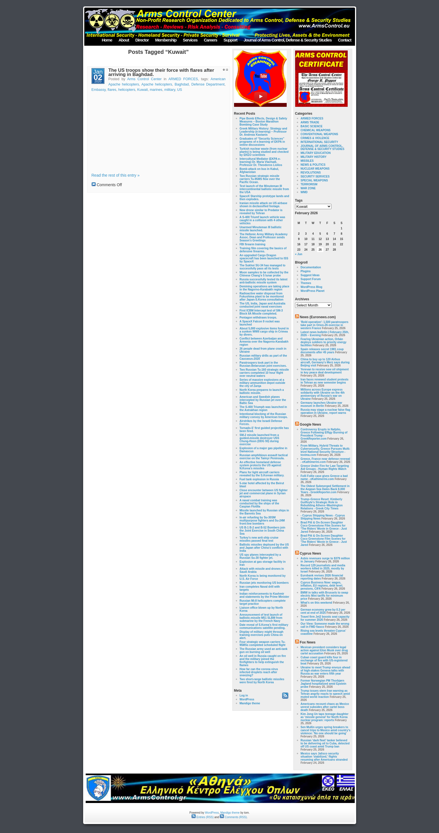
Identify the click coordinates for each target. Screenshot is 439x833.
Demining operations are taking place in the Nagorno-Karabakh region (264, 288)
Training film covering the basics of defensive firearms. (263, 250)
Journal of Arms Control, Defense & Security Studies (287, 40)
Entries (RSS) (203, 817)
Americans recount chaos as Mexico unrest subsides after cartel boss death (325, 707)
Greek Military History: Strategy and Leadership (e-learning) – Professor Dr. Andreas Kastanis (263, 131)
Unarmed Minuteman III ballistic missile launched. (261, 229)
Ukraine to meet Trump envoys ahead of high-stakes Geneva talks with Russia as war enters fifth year (325, 670)
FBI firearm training (252, 244)
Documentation (311, 267)
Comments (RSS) (233, 817)
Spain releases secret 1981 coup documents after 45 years (322, 351)
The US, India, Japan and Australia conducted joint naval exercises (263, 305)
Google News (310, 424)
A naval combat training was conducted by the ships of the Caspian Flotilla (259, 503)
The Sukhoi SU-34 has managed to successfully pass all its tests (263, 267)
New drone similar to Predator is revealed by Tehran (261, 212)
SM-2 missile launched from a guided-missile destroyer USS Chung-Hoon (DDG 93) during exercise (259, 439)
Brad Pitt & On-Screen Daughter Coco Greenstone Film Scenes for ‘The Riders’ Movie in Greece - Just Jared (324, 527)
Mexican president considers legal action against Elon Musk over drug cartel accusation (324, 650)
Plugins (306, 271)
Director (142, 40)
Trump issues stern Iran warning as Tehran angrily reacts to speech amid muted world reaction (325, 693)
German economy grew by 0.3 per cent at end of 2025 (323, 611)
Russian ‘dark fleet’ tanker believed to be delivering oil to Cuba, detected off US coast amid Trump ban (325, 743)
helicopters (126, 90)
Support (230, 40)
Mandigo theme (250, 703)
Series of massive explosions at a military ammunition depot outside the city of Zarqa (262, 382)
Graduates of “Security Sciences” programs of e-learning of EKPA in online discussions (262, 141)
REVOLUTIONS (311, 172)
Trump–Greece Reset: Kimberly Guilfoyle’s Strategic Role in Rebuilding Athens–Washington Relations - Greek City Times (322, 504)
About (123, 40)
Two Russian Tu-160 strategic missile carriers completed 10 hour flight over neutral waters (264, 372)
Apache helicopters (156, 84)
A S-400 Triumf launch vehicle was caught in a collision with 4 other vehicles (262, 220)
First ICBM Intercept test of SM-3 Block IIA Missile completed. (261, 312)
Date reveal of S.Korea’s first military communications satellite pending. (264, 626)
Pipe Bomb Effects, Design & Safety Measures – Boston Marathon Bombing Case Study (263, 121)
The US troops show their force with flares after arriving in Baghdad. (161, 72)
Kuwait (142, 90)
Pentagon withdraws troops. (258, 317)
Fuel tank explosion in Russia (259, 479)
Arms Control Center (144, 79)
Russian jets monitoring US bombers (264, 582)
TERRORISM (309, 184)
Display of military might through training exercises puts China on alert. (262, 635)
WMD (304, 192)
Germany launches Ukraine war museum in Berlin (321, 404)
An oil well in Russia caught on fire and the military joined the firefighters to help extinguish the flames (263, 660)
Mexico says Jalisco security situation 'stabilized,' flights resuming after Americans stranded (324, 756)
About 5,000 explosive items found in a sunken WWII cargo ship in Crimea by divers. (264, 331)
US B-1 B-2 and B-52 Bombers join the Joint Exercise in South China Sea (262, 530)
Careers (210, 40)
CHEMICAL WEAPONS (316, 130)
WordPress (247, 699)
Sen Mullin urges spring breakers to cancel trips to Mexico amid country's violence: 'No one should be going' (326, 730)
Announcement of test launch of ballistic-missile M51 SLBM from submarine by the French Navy (261, 617)
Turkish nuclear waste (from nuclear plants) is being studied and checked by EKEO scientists (264, 151)
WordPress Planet (312, 290)
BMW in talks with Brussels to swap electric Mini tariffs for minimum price (324, 595)
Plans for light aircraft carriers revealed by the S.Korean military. (262, 474)
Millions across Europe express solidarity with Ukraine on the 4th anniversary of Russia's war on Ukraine (323, 394)
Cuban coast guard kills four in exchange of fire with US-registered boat (324, 660)
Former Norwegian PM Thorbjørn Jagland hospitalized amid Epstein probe (323, 683)
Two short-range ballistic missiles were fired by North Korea (262, 681)
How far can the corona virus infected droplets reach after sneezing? (259, 672)
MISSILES (307, 160)
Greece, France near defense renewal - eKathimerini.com (325, 460)
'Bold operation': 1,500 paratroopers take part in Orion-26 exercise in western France (325, 325)
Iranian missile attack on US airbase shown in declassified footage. (264, 205)
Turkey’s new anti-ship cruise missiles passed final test (259, 539)
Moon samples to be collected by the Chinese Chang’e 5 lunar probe (264, 274)
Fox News (308, 642)
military (169, 90)
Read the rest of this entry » (116, 175)
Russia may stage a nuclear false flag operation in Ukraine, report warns (325, 411)
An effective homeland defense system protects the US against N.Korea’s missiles (260, 465)
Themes (306, 283)
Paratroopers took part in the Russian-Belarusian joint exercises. (263, 364)
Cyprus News (310, 553)
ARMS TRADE (310, 122)
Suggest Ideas (310, 275)
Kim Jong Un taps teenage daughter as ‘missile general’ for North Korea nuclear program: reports (325, 717)
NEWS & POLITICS (313, 164)
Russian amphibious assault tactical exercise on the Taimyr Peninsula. (264, 457)
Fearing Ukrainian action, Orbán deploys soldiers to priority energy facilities (324, 342)
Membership (165, 40)
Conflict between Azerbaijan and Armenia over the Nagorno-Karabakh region (264, 341)
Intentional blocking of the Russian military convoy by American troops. (264, 415)
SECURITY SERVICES (315, 176)
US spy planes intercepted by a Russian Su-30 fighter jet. (260, 556)
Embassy (99, 90)
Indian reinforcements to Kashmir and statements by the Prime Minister (264, 595)
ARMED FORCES (183, 79)
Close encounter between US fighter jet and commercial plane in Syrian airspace (264, 493)
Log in (244, 695)
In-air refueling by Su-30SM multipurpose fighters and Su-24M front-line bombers (262, 520)
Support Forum (311, 279)
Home (107, 40)
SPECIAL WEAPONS (314, 180)
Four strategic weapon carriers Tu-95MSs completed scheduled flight (263, 643)
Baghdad (182, 84)
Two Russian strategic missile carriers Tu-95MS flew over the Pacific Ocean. (260, 179)
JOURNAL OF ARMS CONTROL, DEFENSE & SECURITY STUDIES (323, 147)
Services (190, 40)
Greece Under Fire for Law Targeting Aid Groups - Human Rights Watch (325, 467)
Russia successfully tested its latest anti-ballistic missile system (264, 281)
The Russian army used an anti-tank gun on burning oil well (264, 650)
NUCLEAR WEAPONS (315, 168)
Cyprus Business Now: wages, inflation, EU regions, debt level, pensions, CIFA (322, 585)
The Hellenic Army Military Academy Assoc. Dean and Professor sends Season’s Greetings (264, 237)
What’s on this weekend (316, 602)
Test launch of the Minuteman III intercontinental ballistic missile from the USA (264, 189)
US (179, 90)
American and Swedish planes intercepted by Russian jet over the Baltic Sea (263, 400)
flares (112, 90)
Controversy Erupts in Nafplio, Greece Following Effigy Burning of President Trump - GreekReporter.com (324, 434)
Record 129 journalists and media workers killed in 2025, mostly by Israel (323, 568)
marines (156, 90)
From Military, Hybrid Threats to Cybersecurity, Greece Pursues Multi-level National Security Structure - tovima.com (325, 450)
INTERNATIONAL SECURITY (319, 142)
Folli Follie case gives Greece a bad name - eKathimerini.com (324, 477)
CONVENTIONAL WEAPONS (319, 134)
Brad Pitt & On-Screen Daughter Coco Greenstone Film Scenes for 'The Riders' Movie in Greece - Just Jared (324, 540)
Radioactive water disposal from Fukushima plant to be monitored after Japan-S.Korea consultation (262, 296)
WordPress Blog (312, 287)
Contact (344, 40)
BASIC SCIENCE (312, 126)
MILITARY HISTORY (314, 156)
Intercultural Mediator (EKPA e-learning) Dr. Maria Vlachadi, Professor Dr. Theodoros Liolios (261, 162)
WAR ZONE (308, 188)
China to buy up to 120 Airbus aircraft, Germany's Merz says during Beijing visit (325, 362)
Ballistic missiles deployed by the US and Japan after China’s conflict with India (264, 547)
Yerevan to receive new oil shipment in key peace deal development (325, 371)
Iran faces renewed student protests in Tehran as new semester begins (325, 381)
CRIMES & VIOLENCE (315, 138)
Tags (299, 200)
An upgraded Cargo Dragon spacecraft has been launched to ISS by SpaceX (264, 258)
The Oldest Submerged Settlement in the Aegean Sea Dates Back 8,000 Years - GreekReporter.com (325, 489)
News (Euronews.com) (318, 317)
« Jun (298, 254)
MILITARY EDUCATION (316, 152)
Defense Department (208, 84)
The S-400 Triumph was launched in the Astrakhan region (263, 408)
